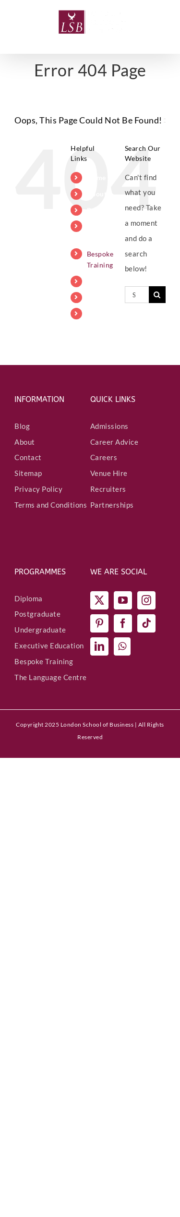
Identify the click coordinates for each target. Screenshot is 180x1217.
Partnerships (112, 504)
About (24, 442)
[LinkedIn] (99, 646)
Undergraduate (40, 629)
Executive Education (49, 645)
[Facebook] (123, 623)
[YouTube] (123, 600)
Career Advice (114, 442)
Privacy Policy (38, 489)
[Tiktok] (146, 623)
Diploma (28, 598)
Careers (104, 457)
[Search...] (137, 294)
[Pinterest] (99, 623)
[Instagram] (146, 600)
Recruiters (108, 489)
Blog (22, 426)
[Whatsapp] (122, 646)
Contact (28, 457)
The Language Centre (50, 677)
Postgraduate (37, 613)
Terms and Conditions (50, 504)
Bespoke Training (43, 661)
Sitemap (28, 473)
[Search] (157, 294)
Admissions (109, 426)
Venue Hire (109, 473)
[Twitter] (99, 600)
